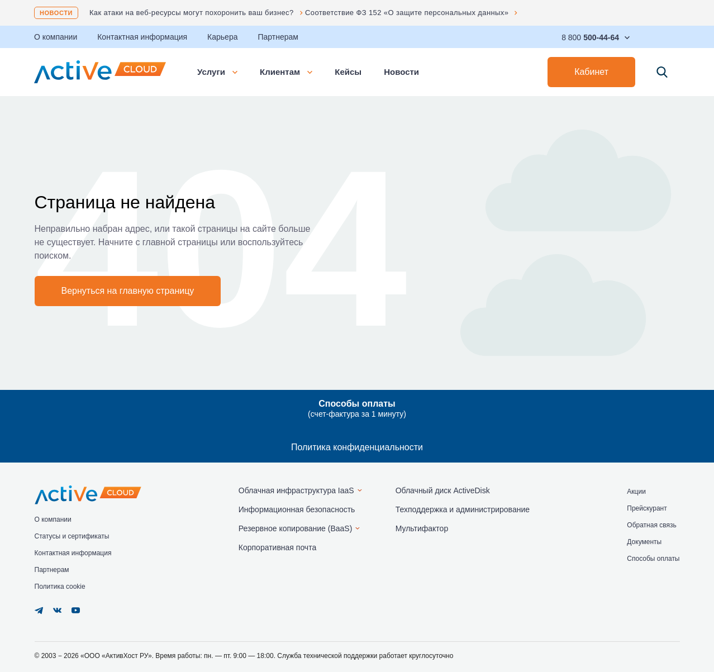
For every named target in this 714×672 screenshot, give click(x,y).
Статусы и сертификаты (72, 536)
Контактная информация (142, 36)
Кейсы (348, 72)
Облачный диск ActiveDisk (443, 490)
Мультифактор (422, 528)
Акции (636, 491)
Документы (644, 542)
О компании (55, 36)
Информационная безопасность (297, 509)
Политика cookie (60, 586)
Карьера (222, 36)
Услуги (217, 72)
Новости (56, 12)
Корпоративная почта (277, 547)
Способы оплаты (653, 559)
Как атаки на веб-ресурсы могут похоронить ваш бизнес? (191, 12)
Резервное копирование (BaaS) (296, 528)
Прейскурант (647, 508)
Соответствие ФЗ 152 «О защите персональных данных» (406, 12)
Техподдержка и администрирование (463, 509)
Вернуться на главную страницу (127, 291)
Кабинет (591, 72)
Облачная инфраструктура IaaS (296, 490)
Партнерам (278, 36)
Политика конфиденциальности (357, 447)
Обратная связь (651, 525)
